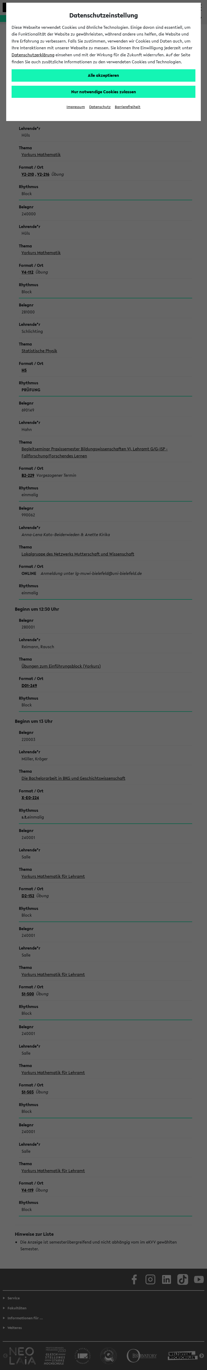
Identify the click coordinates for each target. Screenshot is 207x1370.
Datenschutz (100, 106)
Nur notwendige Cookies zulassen (103, 92)
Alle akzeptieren (103, 75)
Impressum (76, 106)
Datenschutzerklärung (33, 55)
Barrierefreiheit (127, 106)
